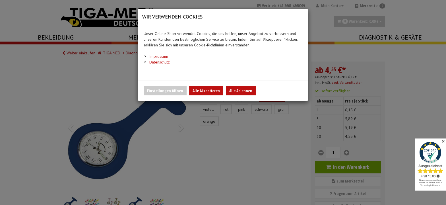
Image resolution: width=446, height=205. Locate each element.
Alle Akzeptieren (206, 90)
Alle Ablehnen (240, 90)
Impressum (158, 56)
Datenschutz (159, 62)
